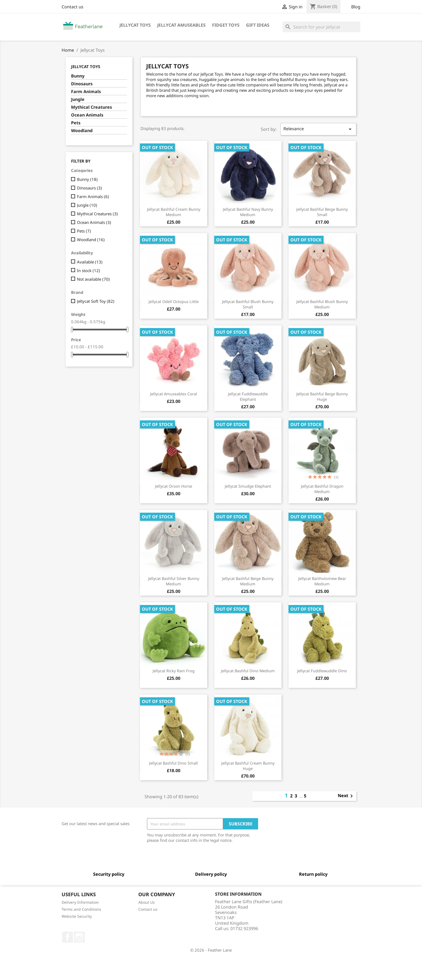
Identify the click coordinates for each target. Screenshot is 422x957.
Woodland (82, 130)
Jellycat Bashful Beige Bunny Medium (247, 581)
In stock (88, 270)
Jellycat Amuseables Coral (173, 393)
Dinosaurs (82, 84)
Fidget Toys (226, 25)
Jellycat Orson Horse (173, 486)
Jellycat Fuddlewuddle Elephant (248, 396)
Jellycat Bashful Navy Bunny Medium (248, 211)
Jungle (78, 99)
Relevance (318, 129)
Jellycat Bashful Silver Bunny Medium (173, 581)
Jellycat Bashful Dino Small (173, 763)
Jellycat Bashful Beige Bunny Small (322, 211)
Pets (75, 123)
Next (346, 796)
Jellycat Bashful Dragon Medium (322, 488)
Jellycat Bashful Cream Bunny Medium (173, 211)
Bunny (78, 76)
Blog (355, 7)
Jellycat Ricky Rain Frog (174, 670)
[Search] (321, 27)
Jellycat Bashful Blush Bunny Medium (322, 304)
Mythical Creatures (91, 107)
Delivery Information (80, 902)
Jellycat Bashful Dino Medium (248, 670)
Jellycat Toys (135, 25)
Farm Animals (86, 91)
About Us (146, 902)
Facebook (67, 937)
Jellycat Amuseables (181, 25)
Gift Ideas (257, 25)
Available (90, 262)
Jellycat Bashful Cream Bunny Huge (248, 765)
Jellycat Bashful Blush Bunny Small (247, 304)
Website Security (77, 916)
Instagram (79, 937)
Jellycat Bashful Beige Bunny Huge (322, 396)
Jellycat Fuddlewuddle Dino (322, 670)
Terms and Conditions (81, 909)
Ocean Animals (87, 115)
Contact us (72, 7)
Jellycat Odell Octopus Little (174, 301)
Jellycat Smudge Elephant (248, 486)
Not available (93, 279)
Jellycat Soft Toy (95, 301)
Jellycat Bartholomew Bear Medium (322, 581)
